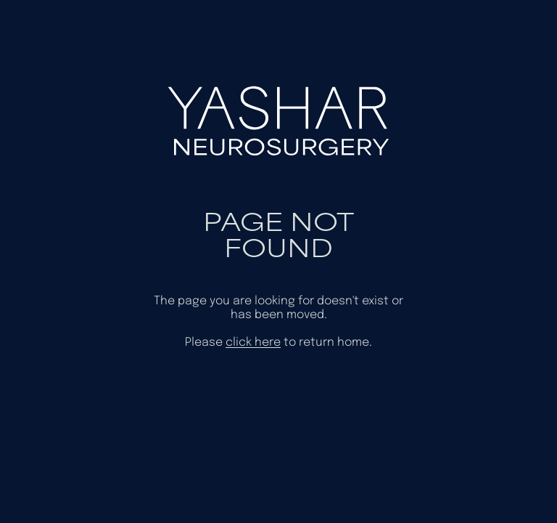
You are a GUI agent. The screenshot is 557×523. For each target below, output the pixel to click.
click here (253, 342)
